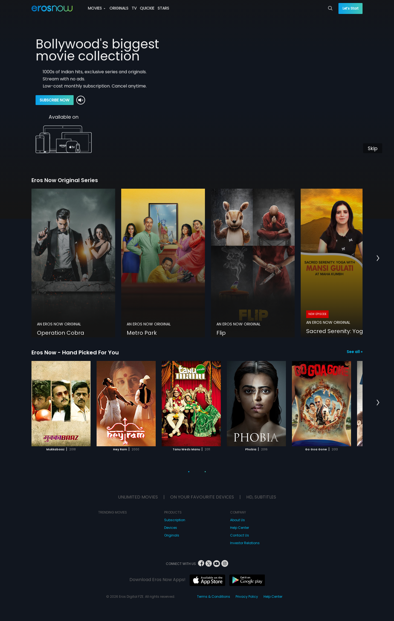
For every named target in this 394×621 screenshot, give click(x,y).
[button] (378, 258)
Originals (171, 535)
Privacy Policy (247, 596)
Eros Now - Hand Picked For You (75, 352)
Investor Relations (245, 543)
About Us (237, 520)
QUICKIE (147, 8)
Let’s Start (350, 8)
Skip (373, 148)
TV (134, 8)
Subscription (174, 520)
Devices (170, 527)
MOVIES (96, 8)
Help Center (239, 527)
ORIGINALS (118, 8)
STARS (163, 8)
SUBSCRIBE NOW (54, 100)
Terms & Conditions (213, 596)
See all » (355, 351)
